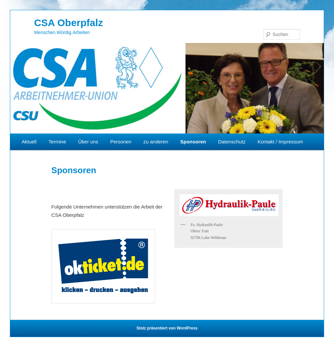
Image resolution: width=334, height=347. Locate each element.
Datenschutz (232, 141)
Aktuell (29, 141)
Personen (120, 141)
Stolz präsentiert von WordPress (166, 328)
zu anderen (155, 141)
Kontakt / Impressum (280, 141)
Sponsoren (193, 141)
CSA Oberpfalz (68, 22)
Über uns (88, 141)
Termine (57, 141)
